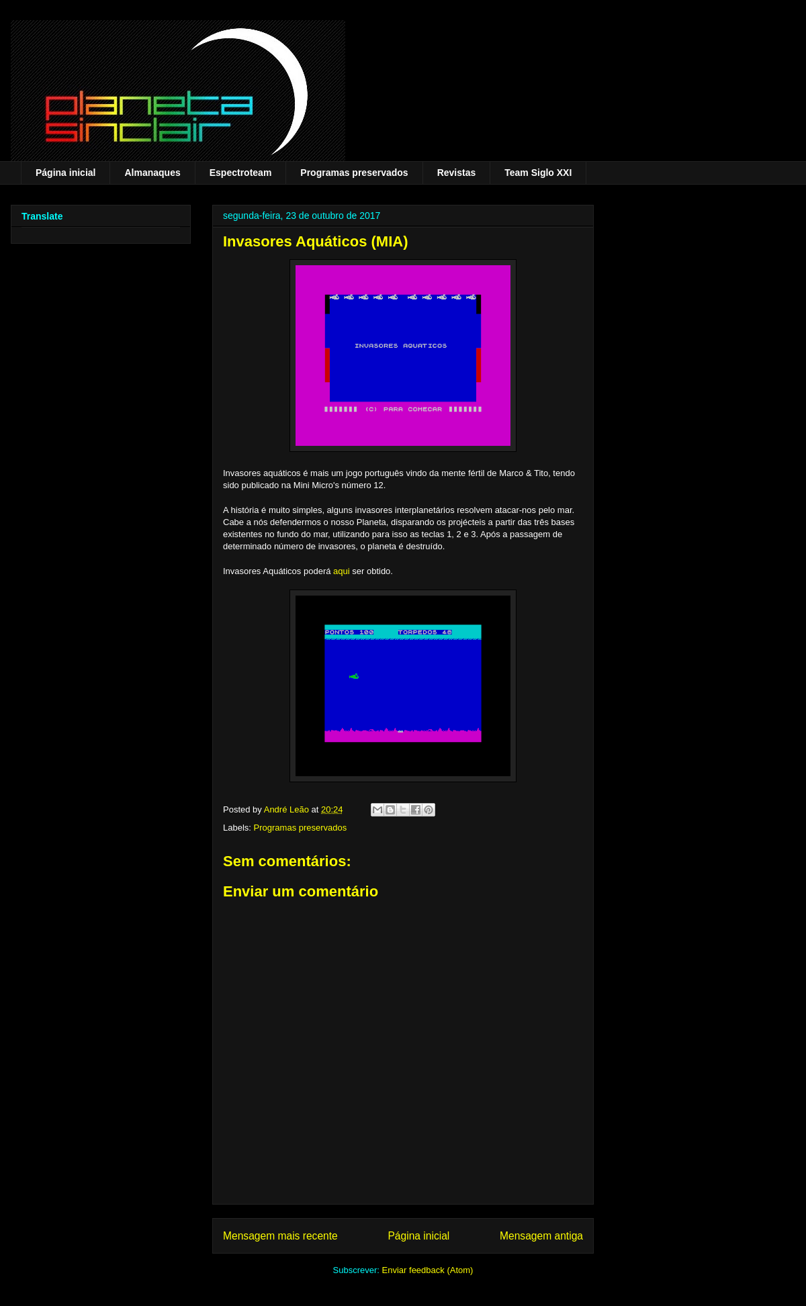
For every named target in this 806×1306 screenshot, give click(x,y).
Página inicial (65, 172)
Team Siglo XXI (538, 172)
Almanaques (152, 172)
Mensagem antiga (541, 1236)
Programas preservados (354, 172)
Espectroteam (241, 172)
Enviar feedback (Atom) (428, 1270)
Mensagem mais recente (280, 1236)
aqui (341, 571)
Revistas (456, 172)
